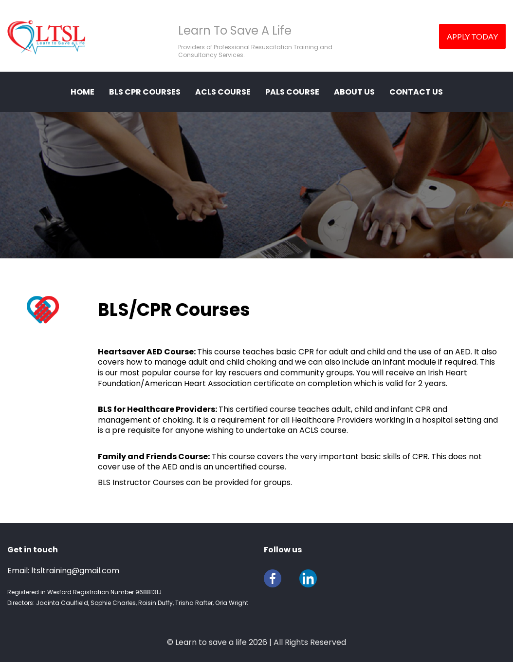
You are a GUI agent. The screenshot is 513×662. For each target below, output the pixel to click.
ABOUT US (354, 91)
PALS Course (292, 91)
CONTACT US (416, 91)
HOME (82, 91)
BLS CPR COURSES (145, 91)
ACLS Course (223, 91)
